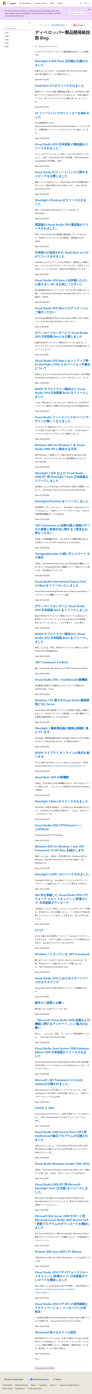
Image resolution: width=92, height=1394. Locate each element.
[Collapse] (29, 23)
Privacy (52, 1385)
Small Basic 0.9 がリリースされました (59, 85)
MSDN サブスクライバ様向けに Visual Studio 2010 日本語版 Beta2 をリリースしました (62, 392)
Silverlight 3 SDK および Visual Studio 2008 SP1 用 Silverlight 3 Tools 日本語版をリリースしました (61, 476)
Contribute (43, 1385)
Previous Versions (21, 1385)
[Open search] (80, 3)
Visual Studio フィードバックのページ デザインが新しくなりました (62, 419)
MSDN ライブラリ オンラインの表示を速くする (62, 754)
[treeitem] (17, 33)
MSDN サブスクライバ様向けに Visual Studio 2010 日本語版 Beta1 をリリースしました (61, 637)
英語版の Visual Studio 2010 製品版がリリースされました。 (62, 226)
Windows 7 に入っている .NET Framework (62, 954)
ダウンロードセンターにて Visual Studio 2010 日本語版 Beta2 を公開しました (61, 334)
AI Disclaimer (7, 1385)
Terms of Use (7, 1388)
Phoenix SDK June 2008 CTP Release (58, 1251)
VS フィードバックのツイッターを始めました (62, 115)
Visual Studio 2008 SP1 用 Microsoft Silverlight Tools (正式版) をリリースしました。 (61, 1188)
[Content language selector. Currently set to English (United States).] (14, 1379)
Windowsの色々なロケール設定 (55, 1332)
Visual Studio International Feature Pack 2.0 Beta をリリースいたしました (60, 583)
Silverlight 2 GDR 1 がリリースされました (62, 874)
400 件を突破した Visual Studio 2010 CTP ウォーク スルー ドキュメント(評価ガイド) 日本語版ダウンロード (61, 898)
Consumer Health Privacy (69, 1385)
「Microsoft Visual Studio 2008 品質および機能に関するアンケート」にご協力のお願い (62, 1023)
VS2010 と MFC (45, 1108)
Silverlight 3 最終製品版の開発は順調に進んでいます (62, 730)
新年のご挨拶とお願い (49, 1002)
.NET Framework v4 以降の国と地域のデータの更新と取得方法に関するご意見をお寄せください (62, 529)
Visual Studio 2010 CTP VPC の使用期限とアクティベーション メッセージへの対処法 (61, 1307)
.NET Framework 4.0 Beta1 (51, 662)
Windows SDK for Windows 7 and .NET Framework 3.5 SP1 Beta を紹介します (59, 848)
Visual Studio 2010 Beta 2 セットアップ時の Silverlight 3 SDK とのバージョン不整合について (62, 364)
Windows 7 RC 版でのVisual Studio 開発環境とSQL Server (62, 702)
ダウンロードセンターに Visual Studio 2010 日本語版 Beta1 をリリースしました (61, 608)
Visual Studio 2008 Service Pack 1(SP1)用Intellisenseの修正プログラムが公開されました (61, 1135)
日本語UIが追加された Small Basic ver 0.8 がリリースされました (61, 254)
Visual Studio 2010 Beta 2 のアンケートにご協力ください (61, 310)
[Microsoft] (4, 3)
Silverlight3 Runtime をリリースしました (62, 501)
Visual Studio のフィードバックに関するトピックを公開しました (61, 174)
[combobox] (16, 28)
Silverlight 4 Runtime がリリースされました (60, 202)
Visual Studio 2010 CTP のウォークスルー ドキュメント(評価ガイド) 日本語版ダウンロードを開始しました (61, 1276)
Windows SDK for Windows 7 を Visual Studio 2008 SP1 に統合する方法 (59, 447)
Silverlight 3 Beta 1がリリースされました (61, 801)
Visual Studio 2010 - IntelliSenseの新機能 (61, 679)
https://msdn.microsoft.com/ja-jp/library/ (65, 765)
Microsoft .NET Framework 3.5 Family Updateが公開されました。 (59, 1082)
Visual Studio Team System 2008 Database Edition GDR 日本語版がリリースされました (62, 1052)
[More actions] (88, 25)
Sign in (86, 3)
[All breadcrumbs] (37, 25)
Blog (32, 1385)
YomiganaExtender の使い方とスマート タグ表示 (62, 555)
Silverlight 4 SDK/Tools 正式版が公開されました (61, 63)
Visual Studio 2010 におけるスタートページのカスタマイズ (62, 980)
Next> (37, 1359)
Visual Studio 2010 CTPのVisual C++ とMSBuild (58, 827)
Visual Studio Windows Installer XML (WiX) (62, 1163)
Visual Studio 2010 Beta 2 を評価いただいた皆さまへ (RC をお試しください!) (61, 282)
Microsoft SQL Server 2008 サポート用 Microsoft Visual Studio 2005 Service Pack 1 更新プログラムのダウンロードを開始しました (62, 1221)
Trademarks (19, 1388)
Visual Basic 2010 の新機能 (52, 777)
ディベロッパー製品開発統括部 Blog (53, 25)
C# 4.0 (39, 930)
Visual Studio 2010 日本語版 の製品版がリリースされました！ (62, 146)
